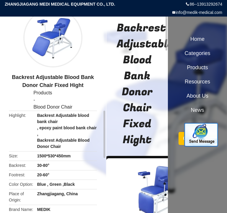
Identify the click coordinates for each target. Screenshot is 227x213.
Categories (197, 53)
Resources (197, 82)
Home (197, 39)
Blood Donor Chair (52, 106)
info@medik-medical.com (199, 12)
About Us (197, 96)
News (197, 110)
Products (42, 92)
